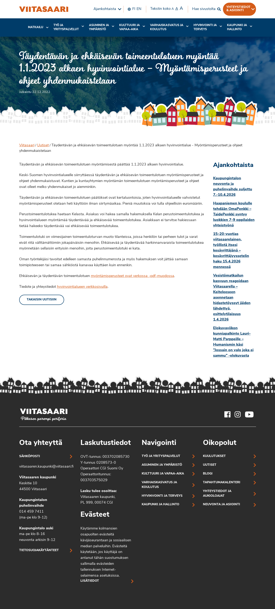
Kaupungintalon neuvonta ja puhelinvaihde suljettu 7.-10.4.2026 (232, 187)
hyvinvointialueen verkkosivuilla (82, 287)
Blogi (208, 473)
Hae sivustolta (204, 9)
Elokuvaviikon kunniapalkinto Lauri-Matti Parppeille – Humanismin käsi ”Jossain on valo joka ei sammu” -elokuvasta (233, 342)
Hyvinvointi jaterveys (205, 27)
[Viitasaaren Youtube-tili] (249, 414)
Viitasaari (27, 145)
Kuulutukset (214, 456)
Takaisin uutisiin (42, 299)
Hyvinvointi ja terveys (162, 496)
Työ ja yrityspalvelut (66, 27)
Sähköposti (29, 456)
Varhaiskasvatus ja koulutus (166, 27)
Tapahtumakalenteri (221, 482)
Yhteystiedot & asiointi (238, 9)
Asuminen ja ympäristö (99, 27)
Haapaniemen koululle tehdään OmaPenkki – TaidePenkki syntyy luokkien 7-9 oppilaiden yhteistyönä (234, 214)
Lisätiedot (89, 581)
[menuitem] (106, 9)
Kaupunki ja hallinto (237, 27)
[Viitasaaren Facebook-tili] (227, 414)
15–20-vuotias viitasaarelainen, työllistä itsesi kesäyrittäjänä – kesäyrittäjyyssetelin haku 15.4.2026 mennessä (231, 250)
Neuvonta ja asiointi (221, 504)
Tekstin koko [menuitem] (166, 8)
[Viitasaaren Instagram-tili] (238, 414)
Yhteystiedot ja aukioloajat (217, 494)
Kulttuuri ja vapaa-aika (129, 27)
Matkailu (35, 27)
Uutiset (43, 145)
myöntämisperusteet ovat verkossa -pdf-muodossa (132, 276)
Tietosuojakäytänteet (39, 550)
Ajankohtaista (105, 9)
